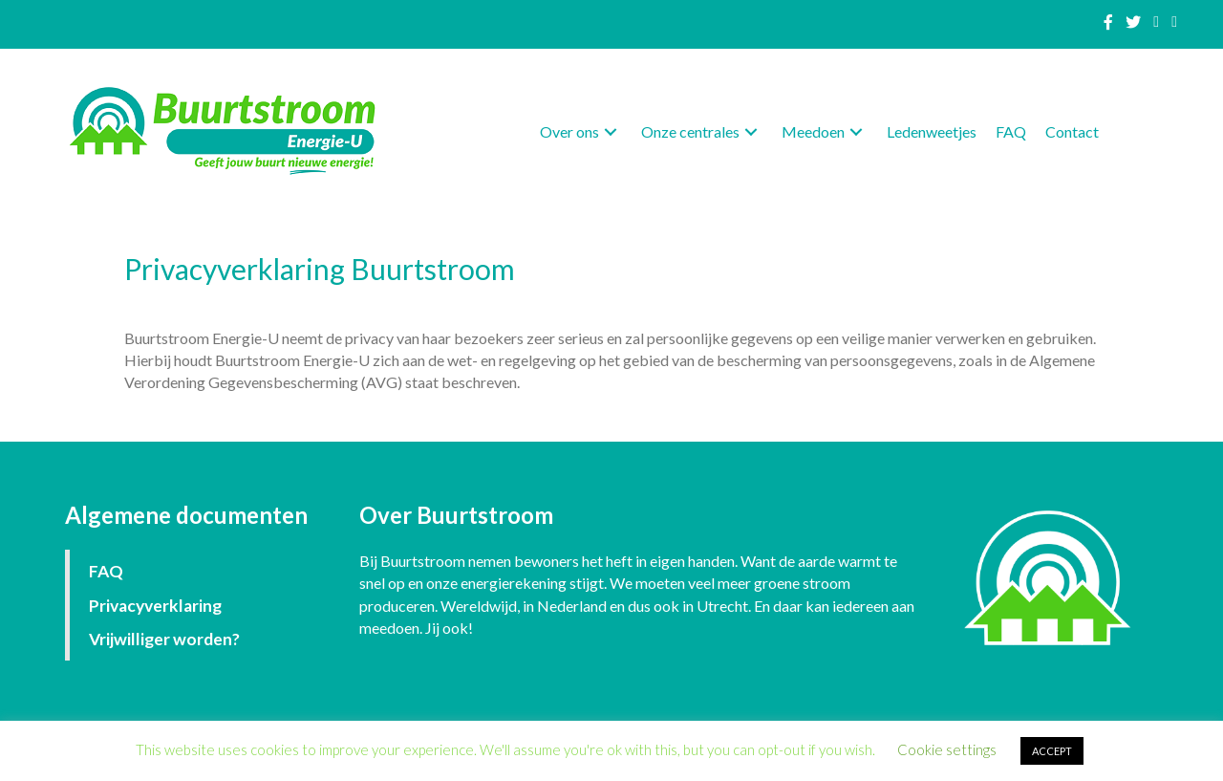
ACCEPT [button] (1052, 751)
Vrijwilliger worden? (164, 639)
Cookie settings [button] (947, 749)
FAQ (106, 571)
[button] (610, 132)
